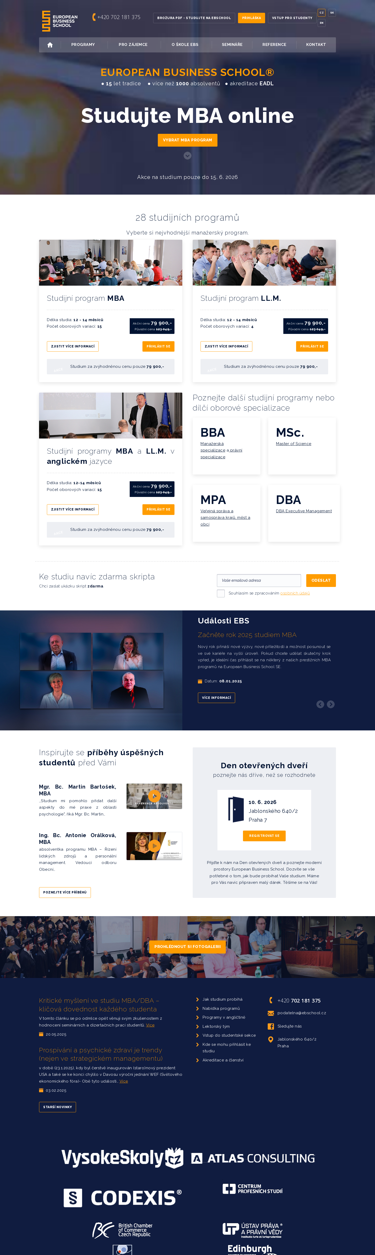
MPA (214, 496)
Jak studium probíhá (223, 991)
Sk (332, 12)
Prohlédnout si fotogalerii (187, 939)
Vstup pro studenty (292, 18)
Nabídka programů (221, 1001)
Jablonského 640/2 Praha (292, 1035)
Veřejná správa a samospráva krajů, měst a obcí (225, 514)
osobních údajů (295, 585)
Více (150, 1017)
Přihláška (251, 18)
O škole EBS (191, 44)
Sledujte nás (285, 1019)
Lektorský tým (216, 1019)
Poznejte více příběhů (65, 885)
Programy (89, 44)
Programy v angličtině (224, 1009)
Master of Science (293, 439)
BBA (213, 429)
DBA (289, 496)
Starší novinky (57, 1099)
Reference (274, 44)
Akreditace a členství (223, 1052)
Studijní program (88, 298)
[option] (187, 663)
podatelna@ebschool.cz (297, 1005)
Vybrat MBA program (187, 140)
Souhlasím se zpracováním (269, 585)
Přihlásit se (158, 344)
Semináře (232, 44)
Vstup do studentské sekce (229, 1027)
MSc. (290, 429)
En (322, 22)
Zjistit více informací (73, 344)
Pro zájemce (139, 44)
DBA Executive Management (304, 507)
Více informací (216, 690)
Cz (322, 12)
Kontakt (316, 44)
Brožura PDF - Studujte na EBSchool (194, 18)
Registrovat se (264, 828)
